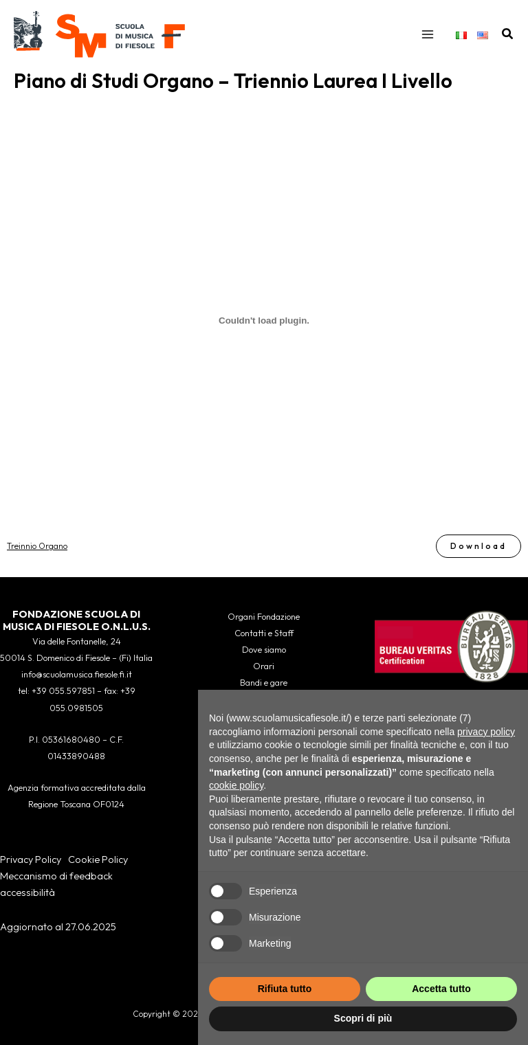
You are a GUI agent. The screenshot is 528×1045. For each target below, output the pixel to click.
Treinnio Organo (37, 546)
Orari (263, 665)
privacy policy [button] (486, 731)
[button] (508, 34)
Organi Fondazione (264, 616)
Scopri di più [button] (363, 1018)
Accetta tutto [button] (441, 988)
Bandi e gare (263, 682)
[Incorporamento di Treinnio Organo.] (264, 321)
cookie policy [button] (236, 785)
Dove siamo (264, 649)
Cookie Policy (98, 859)
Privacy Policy (30, 859)
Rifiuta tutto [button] (285, 988)
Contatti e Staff (264, 632)
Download (478, 546)
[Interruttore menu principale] (427, 34)
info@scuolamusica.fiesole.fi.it (76, 673)
